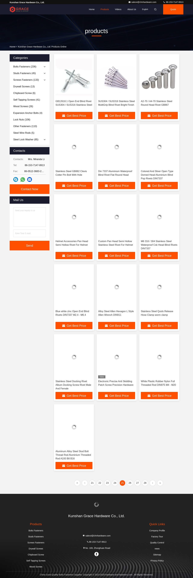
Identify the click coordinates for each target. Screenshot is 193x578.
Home (92, 9)
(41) (26, 99)
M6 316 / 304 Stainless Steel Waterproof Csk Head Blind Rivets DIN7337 (159, 245)
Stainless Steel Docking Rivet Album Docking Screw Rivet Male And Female (73, 385)
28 (145, 483)
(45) (24, 73)
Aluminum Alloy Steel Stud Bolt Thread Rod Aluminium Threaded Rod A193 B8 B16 (73, 455)
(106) (21, 119)
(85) (25, 139)
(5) (23, 133)
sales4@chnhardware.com (142, 2)
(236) (24, 66)
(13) (24, 86)
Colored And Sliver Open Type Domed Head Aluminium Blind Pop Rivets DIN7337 (157, 175)
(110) (25, 126)
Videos (118, 9)
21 (92, 483)
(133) (26, 80)
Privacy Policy (157, 560)
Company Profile (157, 530)
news (157, 548)
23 (107, 483)
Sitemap (157, 554)
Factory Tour (157, 536)
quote (173, 9)
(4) (27, 113)
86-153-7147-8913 (173, 2)
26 (130, 483)
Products (105, 9)
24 (115, 483)
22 (99, 483)
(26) (23, 106)
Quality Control (157, 542)
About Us (131, 9)
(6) (24, 93)
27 (137, 483)
